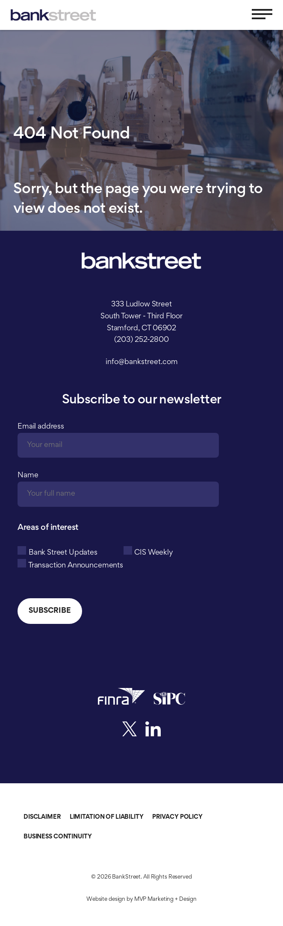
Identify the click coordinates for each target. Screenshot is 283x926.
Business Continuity (58, 837)
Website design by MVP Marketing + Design (141, 899)
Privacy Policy (177, 817)
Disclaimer (42, 817)
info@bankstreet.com (142, 362)
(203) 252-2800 (141, 340)
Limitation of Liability (107, 817)
